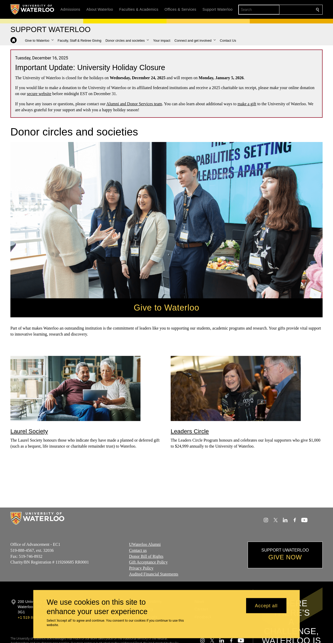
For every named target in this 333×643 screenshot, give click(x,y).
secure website (39, 93)
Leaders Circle (190, 431)
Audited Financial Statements (153, 574)
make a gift (247, 104)
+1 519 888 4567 (32, 617)
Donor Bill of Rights (146, 556)
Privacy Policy (141, 568)
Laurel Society (29, 431)
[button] (39, 40)
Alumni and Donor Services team (134, 104)
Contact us (138, 550)
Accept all (266, 605)
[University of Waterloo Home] (32, 9)
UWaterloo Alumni (145, 544)
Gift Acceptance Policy (148, 562)
